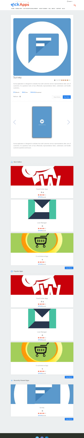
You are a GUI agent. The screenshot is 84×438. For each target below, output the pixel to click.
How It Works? (43, 8)
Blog (63, 8)
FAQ (49, 8)
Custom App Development (30, 8)
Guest (69, 1)
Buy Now (66, 97)
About (53, 8)
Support (58, 8)
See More (69, 268)
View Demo (57, 97)
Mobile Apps (18, 8)
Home (12, 8)
